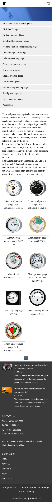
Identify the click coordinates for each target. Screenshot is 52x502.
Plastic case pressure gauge (15, 64)
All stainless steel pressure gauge (17, 23)
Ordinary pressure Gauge (14, 35)
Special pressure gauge (13, 76)
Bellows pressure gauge (13, 58)
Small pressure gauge (12, 93)
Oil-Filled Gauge (10, 29)
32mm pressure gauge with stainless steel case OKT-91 (37, 277)
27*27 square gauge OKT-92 (14, 312)
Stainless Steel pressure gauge (16, 41)
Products (6, 469)
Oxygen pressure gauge (13, 99)
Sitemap (30, 491)
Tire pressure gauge (11, 70)
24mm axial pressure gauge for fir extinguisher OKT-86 (13, 204)
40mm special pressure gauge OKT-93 (37, 312)
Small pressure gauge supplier (31, 167)
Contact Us (7, 479)
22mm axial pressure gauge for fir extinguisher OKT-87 (37, 204)
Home (4, 459)
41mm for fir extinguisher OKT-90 (13, 276)
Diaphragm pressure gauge (14, 52)
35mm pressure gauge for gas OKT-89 (37, 239)
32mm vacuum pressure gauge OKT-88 (13, 241)
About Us (6, 464)
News (4, 474)
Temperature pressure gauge (15, 87)
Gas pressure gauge (11, 81)
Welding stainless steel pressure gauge (20, 47)
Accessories (8, 105)
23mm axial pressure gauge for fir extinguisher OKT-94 (13, 347)
